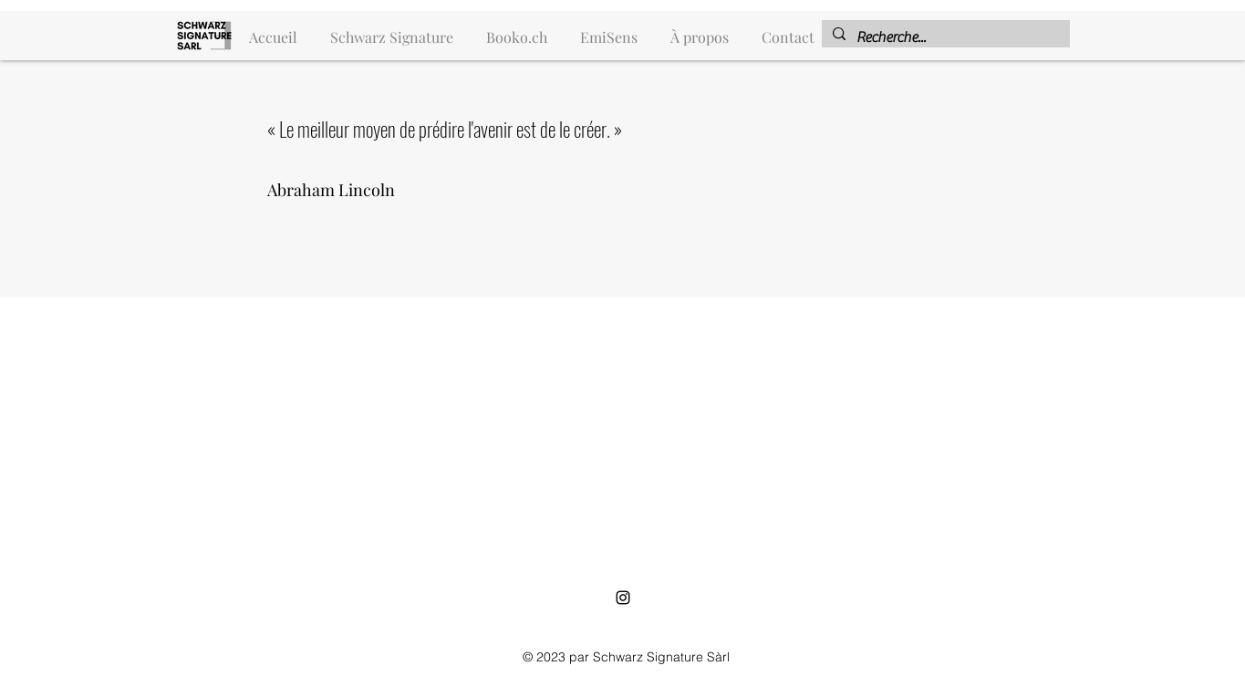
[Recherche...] (944, 37)
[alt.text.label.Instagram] (623, 597)
